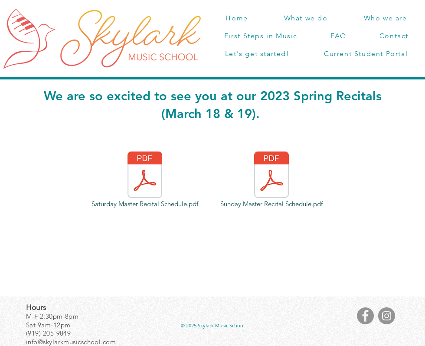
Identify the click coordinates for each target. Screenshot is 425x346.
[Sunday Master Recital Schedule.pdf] (271, 180)
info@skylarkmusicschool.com (71, 342)
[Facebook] (365, 315)
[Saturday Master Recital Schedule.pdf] (144, 180)
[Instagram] (386, 315)
